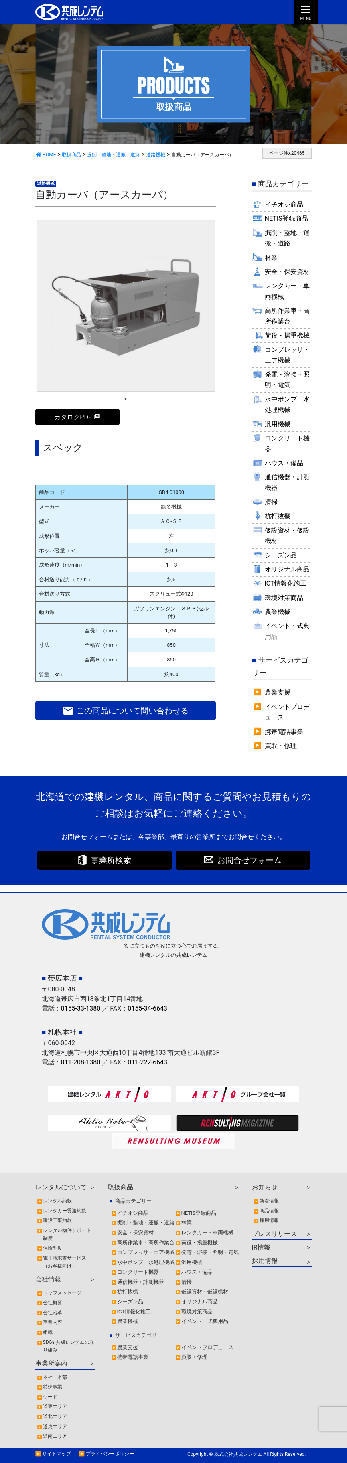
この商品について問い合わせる (125, 711)
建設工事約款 (57, 1220)
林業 (271, 257)
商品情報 (269, 1211)
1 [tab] (126, 399)
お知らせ (265, 1187)
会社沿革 (52, 1312)
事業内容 (52, 1322)
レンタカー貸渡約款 (64, 1211)
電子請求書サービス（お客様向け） (64, 1262)
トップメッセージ (62, 1293)
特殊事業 (52, 1387)
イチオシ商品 (284, 204)
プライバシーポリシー (110, 1454)
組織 (48, 1332)
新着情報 (269, 1201)
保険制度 (52, 1248)
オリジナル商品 (287, 569)
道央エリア (55, 1426)
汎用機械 (277, 424)
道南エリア (55, 1436)
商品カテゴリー (133, 1201)
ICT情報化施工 (285, 583)
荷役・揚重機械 (287, 335)
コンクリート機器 (287, 443)
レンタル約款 (57, 1201)
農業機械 (277, 612)
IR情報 (261, 1247)
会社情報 (48, 1279)
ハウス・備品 (284, 463)
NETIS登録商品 (286, 218)
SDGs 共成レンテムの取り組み (68, 1346)
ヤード (50, 1397)
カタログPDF (72, 417)
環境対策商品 (284, 598)
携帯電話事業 (284, 732)
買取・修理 (281, 746)
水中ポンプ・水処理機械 (287, 404)
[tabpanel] (125, 306)
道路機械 (46, 183)
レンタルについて (61, 1187)
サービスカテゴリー (138, 1335)
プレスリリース (274, 1234)
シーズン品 (281, 555)
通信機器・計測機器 (287, 482)
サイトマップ (56, 1454)
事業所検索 (111, 860)
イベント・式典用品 (287, 631)
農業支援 (277, 692)
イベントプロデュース (287, 712)
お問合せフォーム (249, 860)
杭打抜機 (277, 516)
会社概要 (52, 1302)
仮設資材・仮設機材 (287, 536)
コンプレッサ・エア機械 (287, 355)
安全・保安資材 (287, 272)
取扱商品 (120, 1187)
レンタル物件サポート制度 (67, 1234)
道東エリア (55, 1406)
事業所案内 (51, 1363)
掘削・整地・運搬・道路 (287, 238)
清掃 (271, 502)
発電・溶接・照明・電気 (287, 380)
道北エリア (55, 1416)
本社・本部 (55, 1377)
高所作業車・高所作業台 (287, 316)
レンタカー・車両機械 (287, 291)
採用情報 (269, 1220)
